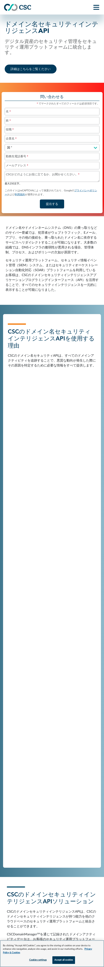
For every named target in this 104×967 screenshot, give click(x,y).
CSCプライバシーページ (39, 922)
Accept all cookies (63, 960)
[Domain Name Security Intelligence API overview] (52, 260)
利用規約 (20, 194)
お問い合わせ (13, 895)
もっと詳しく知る (55, 773)
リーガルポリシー (16, 903)
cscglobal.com (87, 903)
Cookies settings (38, 960)
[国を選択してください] (52, 147)
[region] (52, 953)
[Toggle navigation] (96, 7)
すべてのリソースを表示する (52, 673)
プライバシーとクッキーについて (76, 895)
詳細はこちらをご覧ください (34, 69)
